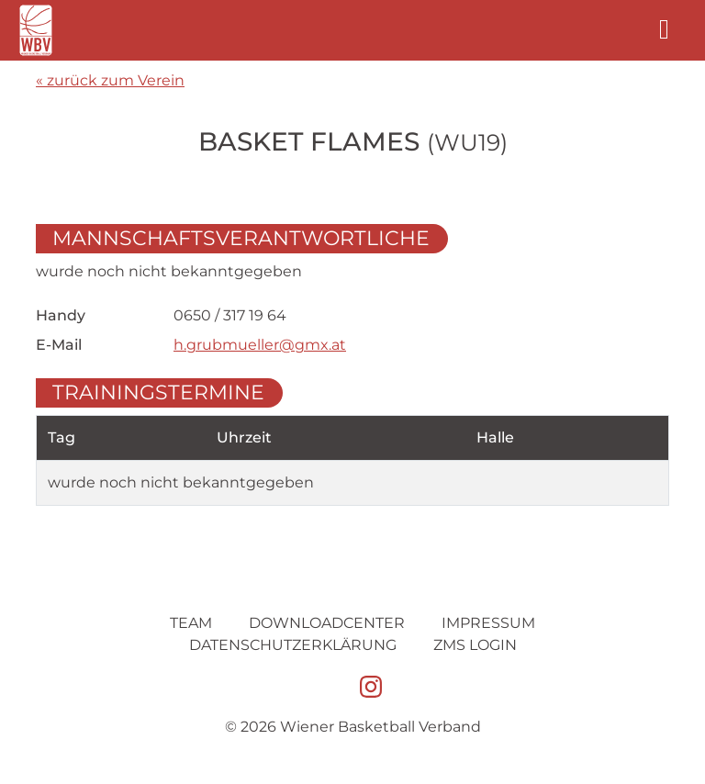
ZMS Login (475, 645)
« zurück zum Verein (110, 80)
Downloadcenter (327, 623)
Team (191, 623)
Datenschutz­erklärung (293, 645)
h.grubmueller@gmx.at (259, 344)
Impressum (488, 623)
